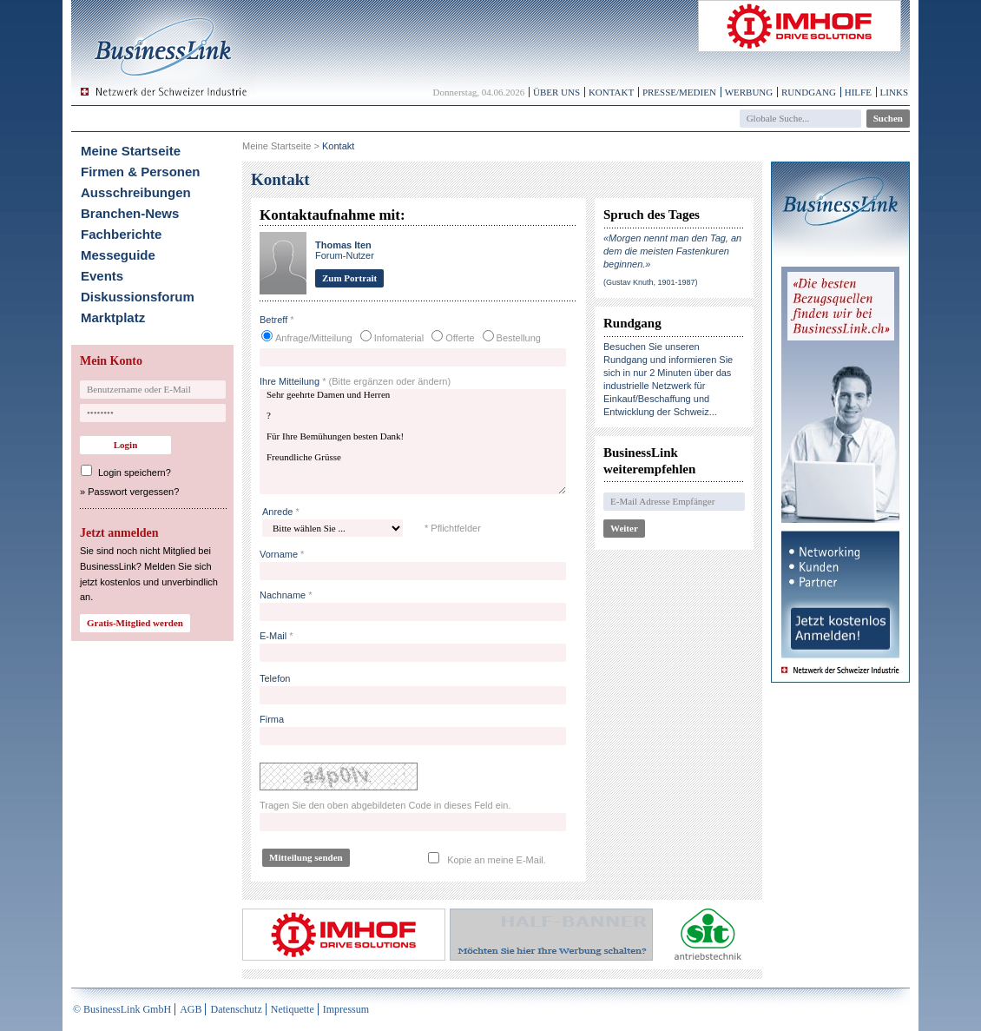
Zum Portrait (349, 278)
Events (102, 275)
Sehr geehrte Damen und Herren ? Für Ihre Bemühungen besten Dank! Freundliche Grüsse (413, 441)
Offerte (459, 338)
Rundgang (808, 92)
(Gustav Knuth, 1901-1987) (650, 282)
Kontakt (611, 92)
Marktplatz (113, 317)
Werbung (749, 92)
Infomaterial (399, 338)
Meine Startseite (131, 150)
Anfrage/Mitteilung (313, 338)
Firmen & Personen (141, 171)
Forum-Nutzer (344, 250)
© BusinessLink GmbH (122, 1009)
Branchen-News (130, 213)
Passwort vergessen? (133, 491)
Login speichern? (134, 472)
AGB (190, 1009)
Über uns (556, 92)
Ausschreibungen (136, 192)
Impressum (346, 1009)
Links (894, 92)
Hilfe (858, 92)
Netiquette (292, 1009)
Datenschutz (235, 1009)
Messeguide (118, 255)
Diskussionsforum (137, 296)
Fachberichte (121, 234)
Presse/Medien (679, 92)
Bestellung (519, 338)
